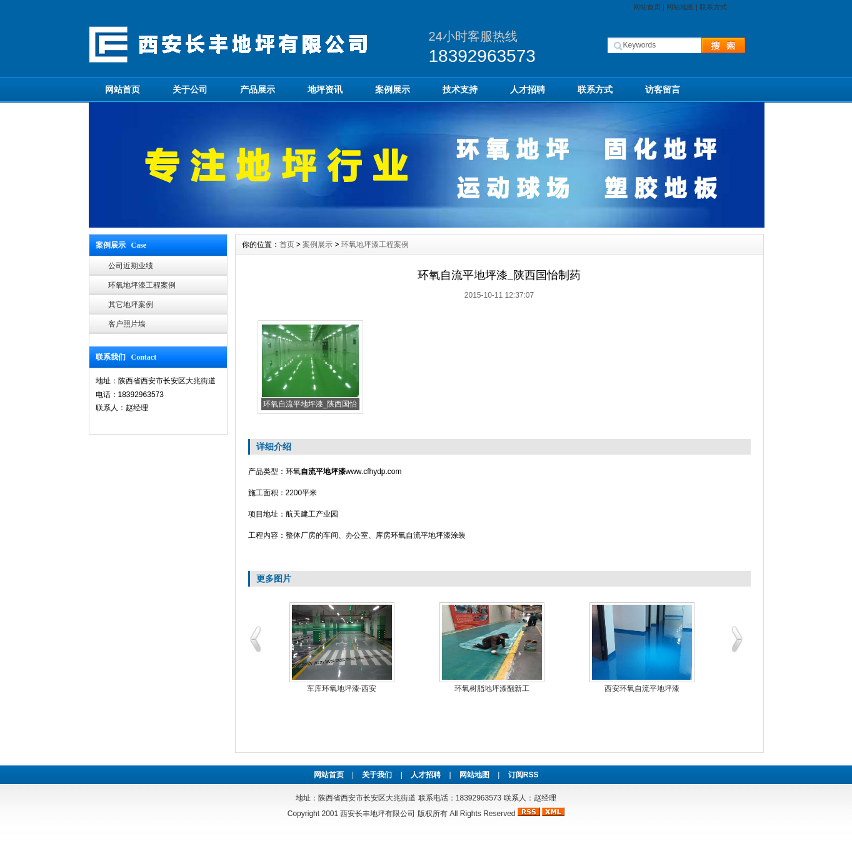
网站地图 (680, 7)
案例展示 (392, 89)
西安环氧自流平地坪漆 (641, 688)
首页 (286, 244)
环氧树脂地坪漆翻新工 (491, 688)
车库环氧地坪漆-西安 (342, 688)
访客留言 (662, 89)
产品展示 (257, 89)
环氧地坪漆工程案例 (142, 285)
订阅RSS (523, 774)
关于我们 (377, 774)
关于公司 (190, 89)
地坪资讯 (325, 89)
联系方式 (713, 7)
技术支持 (460, 89)
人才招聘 (527, 89)
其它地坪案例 (130, 304)
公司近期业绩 (130, 265)
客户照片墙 (127, 324)
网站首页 (647, 7)
